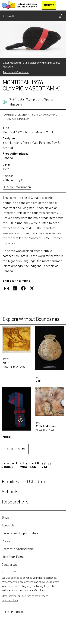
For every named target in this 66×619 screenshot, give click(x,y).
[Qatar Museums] (19, 5)
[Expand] (60, 16)
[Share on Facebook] (23, 288)
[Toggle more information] (33, 158)
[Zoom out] (39, 16)
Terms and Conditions (16, 72)
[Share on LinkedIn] (15, 288)
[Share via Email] (6, 288)
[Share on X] (32, 288)
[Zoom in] (50, 16)
